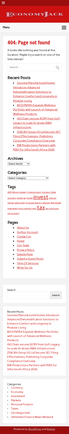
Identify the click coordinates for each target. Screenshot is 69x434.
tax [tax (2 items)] (41, 207)
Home (20, 241)
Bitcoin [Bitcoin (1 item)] (15, 192)
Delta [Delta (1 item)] (53, 192)
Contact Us (24, 236)
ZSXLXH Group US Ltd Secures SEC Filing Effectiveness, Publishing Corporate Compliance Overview (37, 136)
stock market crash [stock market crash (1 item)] (27, 208)
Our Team (23, 245)
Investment (18, 396)
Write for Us (25, 267)
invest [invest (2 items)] (40, 197)
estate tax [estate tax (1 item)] (21, 198)
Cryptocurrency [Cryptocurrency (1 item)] (33, 192)
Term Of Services (28, 263)
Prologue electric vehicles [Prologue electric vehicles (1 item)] (38, 203)
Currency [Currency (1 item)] (46, 192)
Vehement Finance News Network (32, 417)
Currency (17, 387)
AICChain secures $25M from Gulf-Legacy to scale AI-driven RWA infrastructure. (37, 123)
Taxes (14, 408)
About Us (23, 227)
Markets (16, 400)
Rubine (51, 429)
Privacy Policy (25, 250)
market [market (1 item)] (11, 203)
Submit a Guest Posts (30, 258)
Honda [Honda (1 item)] (30, 198)
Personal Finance (22, 404)
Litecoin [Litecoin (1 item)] (52, 198)
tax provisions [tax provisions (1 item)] (52, 208)
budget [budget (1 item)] (23, 192)
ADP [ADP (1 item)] (10, 192)
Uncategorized (20, 412)
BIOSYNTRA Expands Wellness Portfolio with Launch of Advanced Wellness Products (35, 110)
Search (11, 290)
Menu (6, 27)
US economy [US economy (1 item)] (13, 213)
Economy (17, 392)
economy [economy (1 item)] (12, 198)
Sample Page (25, 254)
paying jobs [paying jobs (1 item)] (20, 203)
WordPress (34, 429)
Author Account (27, 232)
